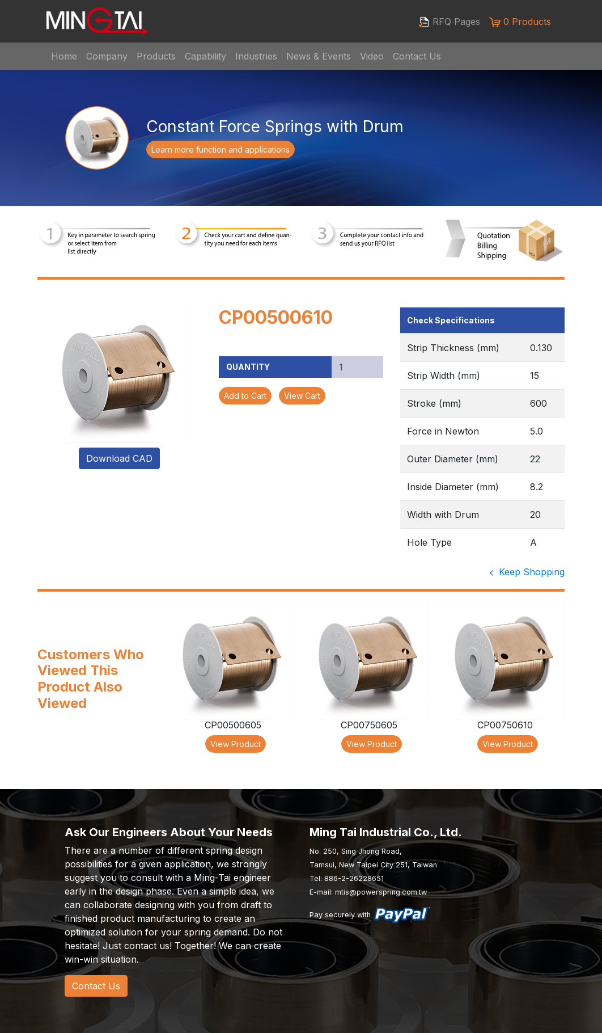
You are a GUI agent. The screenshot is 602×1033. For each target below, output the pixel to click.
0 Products (520, 22)
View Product (235, 744)
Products (156, 56)
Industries (256, 56)
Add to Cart (245, 395)
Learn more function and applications (220, 149)
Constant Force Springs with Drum (275, 126)
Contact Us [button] (96, 986)
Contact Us (417, 56)
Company (107, 56)
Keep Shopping (526, 571)
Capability (205, 56)
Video (372, 56)
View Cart (302, 395)
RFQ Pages (449, 22)
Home (64, 56)
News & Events (318, 56)
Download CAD (119, 458)
